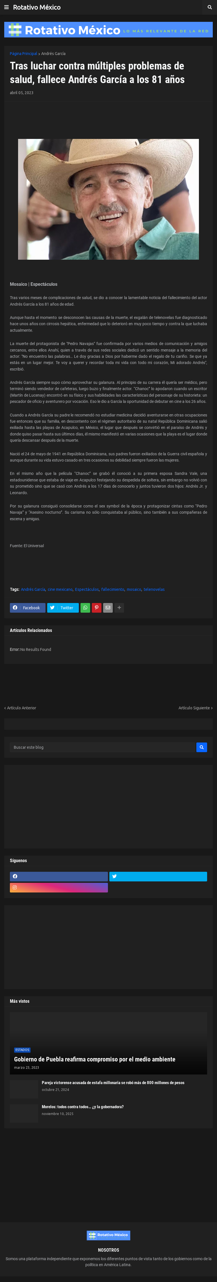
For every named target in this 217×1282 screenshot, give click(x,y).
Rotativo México (36, 7)
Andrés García (53, 54)
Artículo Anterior (21, 708)
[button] (6, 7)
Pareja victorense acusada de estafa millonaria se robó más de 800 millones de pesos (113, 1082)
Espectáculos (87, 589)
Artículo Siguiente (194, 708)
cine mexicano (60, 589)
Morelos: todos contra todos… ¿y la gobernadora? (83, 1106)
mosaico (134, 589)
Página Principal (23, 54)
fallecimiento (112, 589)
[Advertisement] (43, 115)
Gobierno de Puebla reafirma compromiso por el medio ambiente (94, 1059)
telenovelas (154, 589)
